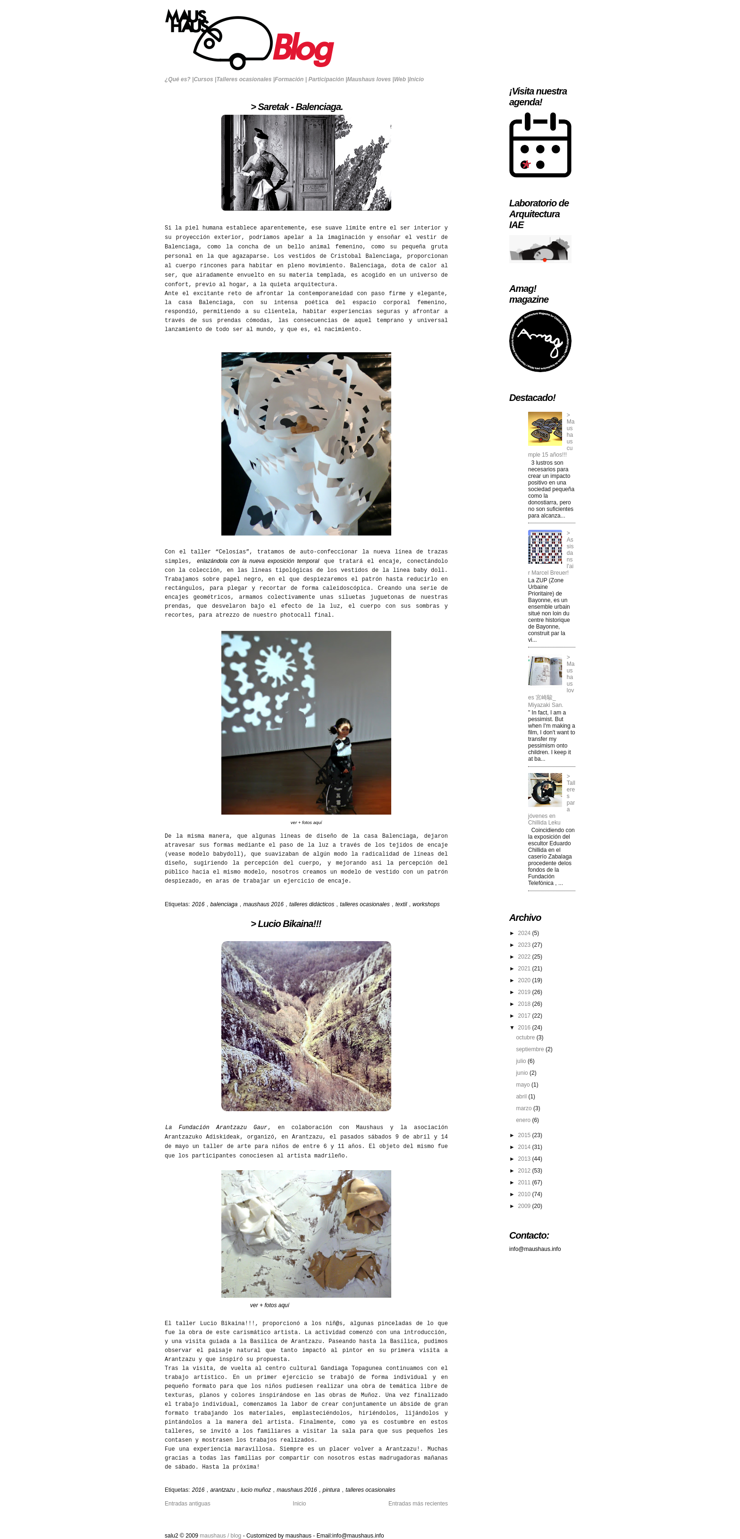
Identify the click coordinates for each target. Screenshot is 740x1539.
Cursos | (204, 79)
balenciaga (224, 904)
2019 (525, 992)
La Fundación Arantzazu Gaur (216, 1127)
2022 (525, 956)
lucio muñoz (256, 1490)
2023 (525, 945)
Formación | (291, 79)
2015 (525, 1135)
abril (522, 1096)
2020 (525, 980)
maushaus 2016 (264, 904)
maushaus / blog (221, 1535)
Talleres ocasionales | (245, 79)
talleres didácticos (312, 904)
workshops (425, 904)
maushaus (299, 1535)
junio (523, 1073)
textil (402, 904)
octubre (526, 1037)
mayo (523, 1084)
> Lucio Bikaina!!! (243, 923)
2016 (199, 904)
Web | (401, 79)
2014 (525, 1147)
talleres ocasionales (365, 904)
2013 (525, 1159)
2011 (525, 1182)
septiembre (531, 1049)
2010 (525, 1194)
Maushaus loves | (370, 79)
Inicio (416, 79)
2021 (525, 968)
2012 (525, 1170)
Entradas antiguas (187, 1503)
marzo (524, 1108)
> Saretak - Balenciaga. (254, 107)
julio (522, 1061)
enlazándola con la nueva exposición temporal (258, 561)
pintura (332, 1490)
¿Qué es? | (179, 79)
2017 (525, 1015)
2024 (525, 933)
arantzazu (223, 1490)
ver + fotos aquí (306, 822)
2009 (525, 1206)
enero (524, 1120)
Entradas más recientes (418, 1503)
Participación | (327, 79)
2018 (525, 1004)
